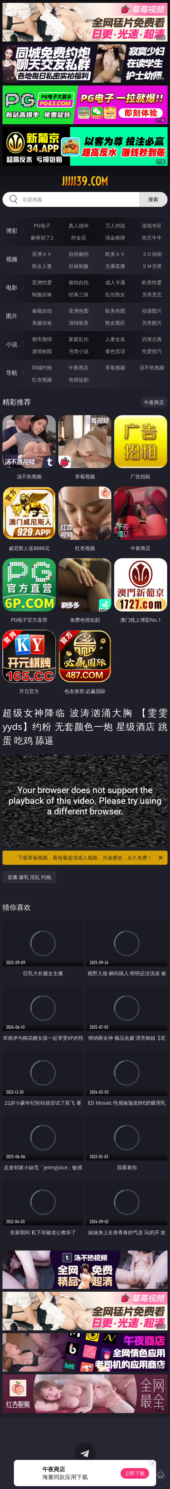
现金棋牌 (115, 237)
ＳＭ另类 (152, 266)
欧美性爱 (152, 282)
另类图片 (152, 322)
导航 (11, 373)
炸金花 (78, 237)
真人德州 (79, 225)
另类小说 (79, 351)
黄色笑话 (115, 351)
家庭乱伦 (79, 339)
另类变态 (152, 294)
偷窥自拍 (42, 310)
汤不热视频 (151, 367)
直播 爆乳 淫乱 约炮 (29, 877)
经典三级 (79, 294)
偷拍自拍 (79, 282)
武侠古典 (152, 339)
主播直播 (115, 266)
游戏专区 (152, 225)
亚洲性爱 (42, 282)
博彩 (11, 231)
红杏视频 (42, 379)
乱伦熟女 (115, 294)
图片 (11, 316)
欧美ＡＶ (115, 254)
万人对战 (115, 225)
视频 (11, 259)
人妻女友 (115, 339)
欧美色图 (115, 310)
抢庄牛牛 (152, 237)
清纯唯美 (79, 322)
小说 (11, 344)
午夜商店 (79, 367)
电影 (11, 287)
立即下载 (135, 1473)
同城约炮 (42, 367)
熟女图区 (115, 322)
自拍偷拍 (79, 254)
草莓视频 (115, 367)
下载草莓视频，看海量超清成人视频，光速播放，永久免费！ (91, 857)
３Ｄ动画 (152, 254)
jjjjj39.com (85, 181)
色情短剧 (79, 379)
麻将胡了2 (42, 237)
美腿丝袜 (42, 322)
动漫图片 (152, 310)
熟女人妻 (42, 266)
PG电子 (42, 225)
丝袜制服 (79, 266)
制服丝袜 (42, 294)
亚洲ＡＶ (42, 254)
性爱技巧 (152, 351)
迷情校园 (42, 351)
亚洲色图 (79, 310)
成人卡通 (115, 282)
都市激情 (42, 339)
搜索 (153, 199)
